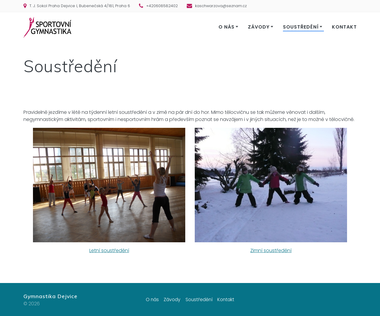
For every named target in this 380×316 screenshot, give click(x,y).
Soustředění (301, 26)
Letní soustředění (109, 250)
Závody (259, 26)
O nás (226, 26)
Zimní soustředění (271, 250)
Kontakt (344, 26)
